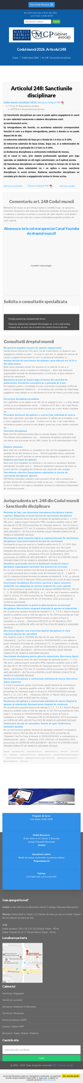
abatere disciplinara (51, 751)
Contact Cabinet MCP (13, 1026)
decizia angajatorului (11, 761)
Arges (17, 1033)
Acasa (15, 57)
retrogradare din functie (27, 755)
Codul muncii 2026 (30, 57)
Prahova (34, 1033)
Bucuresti (7, 1033)
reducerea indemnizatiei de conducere (65, 755)
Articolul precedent (13, 185)
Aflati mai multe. (49, 1080)
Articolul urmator (67, 185)
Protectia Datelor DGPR (14, 1019)
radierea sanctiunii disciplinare (67, 758)
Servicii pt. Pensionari (13, 1013)
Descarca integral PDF (52, 102)
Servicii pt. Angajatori (13, 993)
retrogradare (13, 755)
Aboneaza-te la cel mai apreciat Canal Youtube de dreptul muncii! (41, 230)
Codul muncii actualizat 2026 (20, 102)
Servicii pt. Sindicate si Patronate (19, 1006)
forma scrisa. (24, 761)
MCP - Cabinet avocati (62, 1065)
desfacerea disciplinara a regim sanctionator (40, 758)
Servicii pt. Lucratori (12, 999)
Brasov (25, 1033)
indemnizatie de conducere (14, 758)
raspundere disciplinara (34, 751)
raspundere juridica (18, 751)
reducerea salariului (44, 755)
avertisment (64, 751)
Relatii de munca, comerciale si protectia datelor (41, 857)
